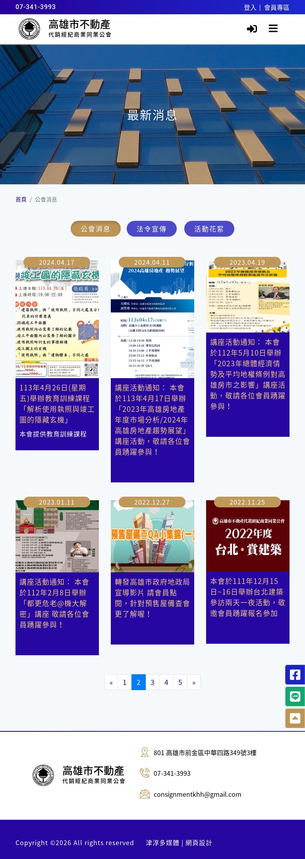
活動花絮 (209, 228)
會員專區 (277, 7)
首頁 (21, 199)
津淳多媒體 (163, 842)
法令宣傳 (152, 228)
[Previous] (111, 674)
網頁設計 (198, 842)
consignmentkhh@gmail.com (197, 794)
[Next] (194, 674)
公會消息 (96, 228)
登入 (250, 7)
